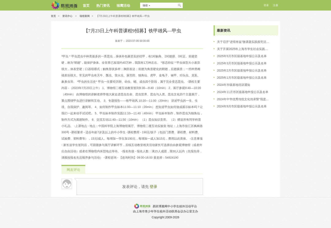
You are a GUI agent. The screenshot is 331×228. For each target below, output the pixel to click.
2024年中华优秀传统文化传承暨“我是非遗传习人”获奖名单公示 (243, 99)
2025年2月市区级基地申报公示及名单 (242, 70)
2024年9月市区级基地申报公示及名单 (242, 106)
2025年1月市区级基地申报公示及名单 (242, 77)
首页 (53, 16)
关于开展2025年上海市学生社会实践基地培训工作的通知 (243, 49)
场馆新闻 (85, 16)
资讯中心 (67, 16)
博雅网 (64, 5)
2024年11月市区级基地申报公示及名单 (242, 92)
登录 (153, 187)
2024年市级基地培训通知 (233, 84)
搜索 (180, 5)
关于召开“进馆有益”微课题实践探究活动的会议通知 (243, 41)
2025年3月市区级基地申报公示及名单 (242, 63)
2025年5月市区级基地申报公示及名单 (242, 56)
